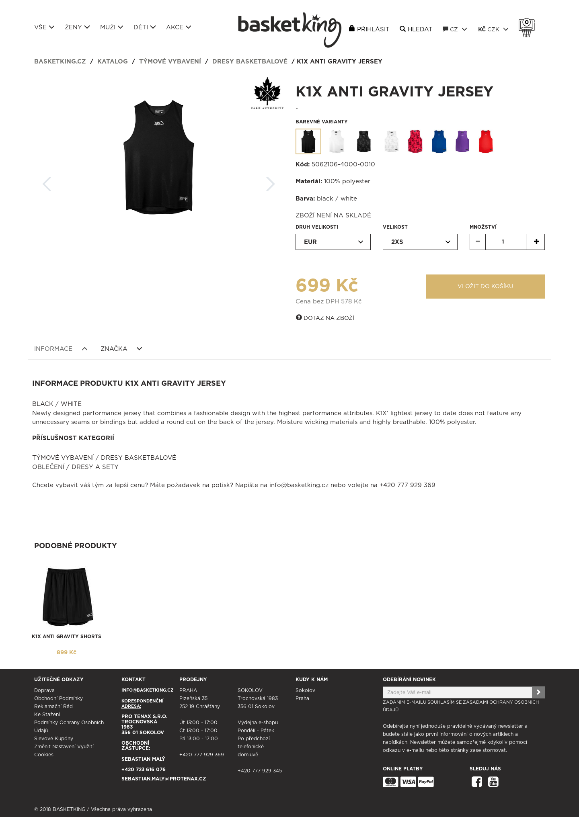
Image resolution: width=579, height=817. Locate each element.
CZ (455, 29)
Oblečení (48, 467)
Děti (144, 27)
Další (270, 181)
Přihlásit (373, 30)
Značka (122, 349)
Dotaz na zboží (325, 318)
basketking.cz (60, 62)
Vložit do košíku (485, 286)
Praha (302, 698)
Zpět (47, 181)
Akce (178, 27)
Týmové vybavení (170, 62)
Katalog (112, 62)
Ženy (77, 27)
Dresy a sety (95, 467)
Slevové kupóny (53, 738)
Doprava (44, 690)
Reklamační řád (53, 706)
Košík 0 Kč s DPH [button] (529, 22)
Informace (61, 349)
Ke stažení (47, 714)
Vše (44, 27)
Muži (111, 27)
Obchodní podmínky (58, 698)
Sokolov (305, 690)
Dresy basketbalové (249, 62)
